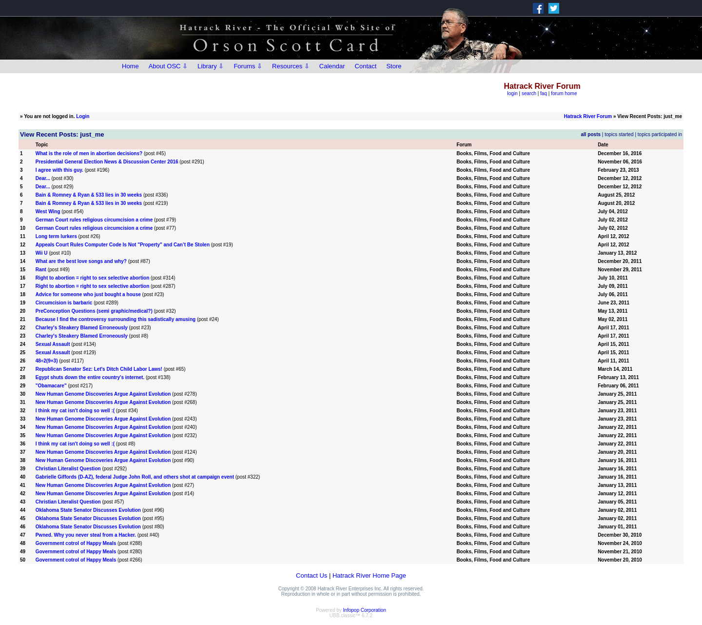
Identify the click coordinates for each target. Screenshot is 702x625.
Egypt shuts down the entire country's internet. (90, 377)
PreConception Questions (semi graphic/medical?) (94, 311)
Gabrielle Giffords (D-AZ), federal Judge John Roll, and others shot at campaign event (135, 477)
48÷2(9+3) (47, 360)
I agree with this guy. (60, 170)
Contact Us (311, 575)
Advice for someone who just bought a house (88, 294)
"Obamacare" (51, 385)
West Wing (48, 211)
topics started (618, 134)
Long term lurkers (56, 236)
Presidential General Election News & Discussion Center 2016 (107, 161)
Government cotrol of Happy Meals (76, 543)
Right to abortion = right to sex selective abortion (93, 278)
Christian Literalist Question (68, 468)
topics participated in (660, 134)
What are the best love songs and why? (81, 261)
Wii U (42, 253)
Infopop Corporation (364, 610)
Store (393, 66)
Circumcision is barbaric (64, 302)
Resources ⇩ (291, 66)
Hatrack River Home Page (369, 575)
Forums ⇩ (248, 66)
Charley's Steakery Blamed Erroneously (82, 327)
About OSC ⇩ (168, 66)
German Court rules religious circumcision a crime (94, 219)
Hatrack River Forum (588, 116)
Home (130, 66)
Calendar (332, 66)
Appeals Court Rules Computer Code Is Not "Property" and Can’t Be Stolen (123, 244)
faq (543, 93)
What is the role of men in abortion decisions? (89, 153)
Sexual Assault (53, 344)
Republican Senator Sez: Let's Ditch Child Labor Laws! (99, 369)
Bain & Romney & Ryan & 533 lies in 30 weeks (89, 195)
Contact (366, 66)
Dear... (43, 178)
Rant (41, 269)
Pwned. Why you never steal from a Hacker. (86, 535)
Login (82, 116)
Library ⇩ (210, 66)
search (529, 93)
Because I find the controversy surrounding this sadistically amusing (115, 319)
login (512, 93)
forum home (564, 93)
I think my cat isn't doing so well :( (75, 410)
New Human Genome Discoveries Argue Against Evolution (103, 394)
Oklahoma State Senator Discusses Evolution (88, 510)
